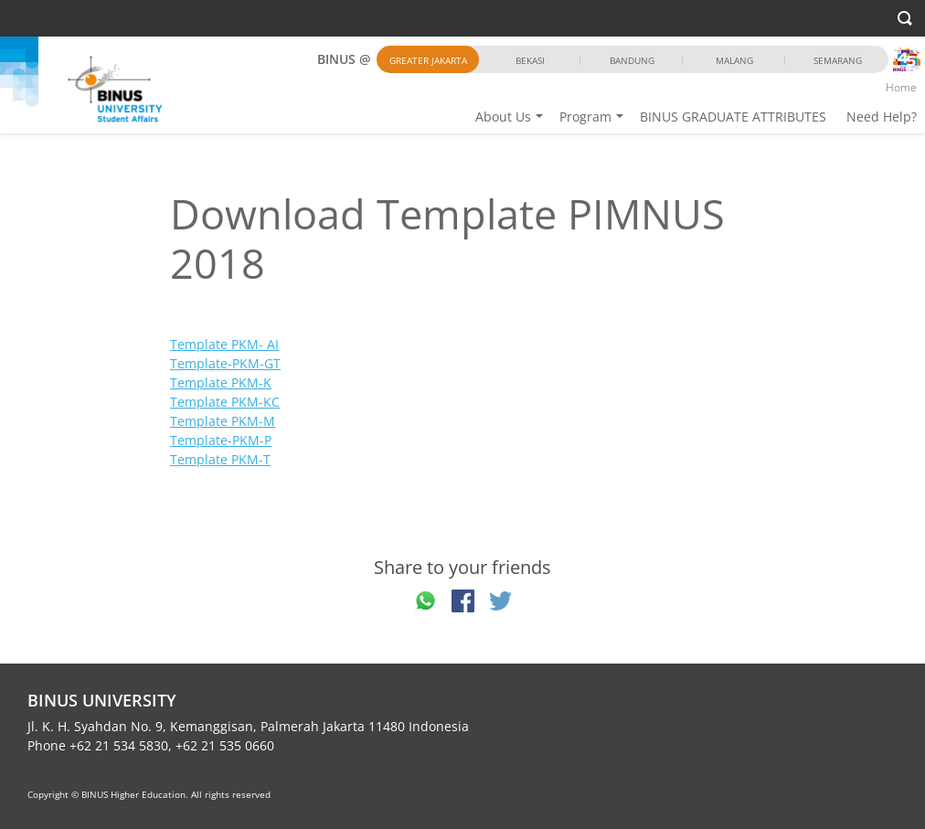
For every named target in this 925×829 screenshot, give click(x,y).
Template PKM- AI (224, 344)
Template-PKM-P (220, 440)
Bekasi (530, 60)
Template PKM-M (222, 421)
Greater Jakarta (428, 60)
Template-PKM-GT (225, 363)
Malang (734, 60)
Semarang (837, 60)
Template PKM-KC (225, 401)
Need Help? (881, 116)
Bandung (632, 60)
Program (585, 116)
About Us (503, 116)
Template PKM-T (220, 459)
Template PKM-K (220, 382)
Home (901, 87)
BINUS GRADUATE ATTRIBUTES (733, 116)
